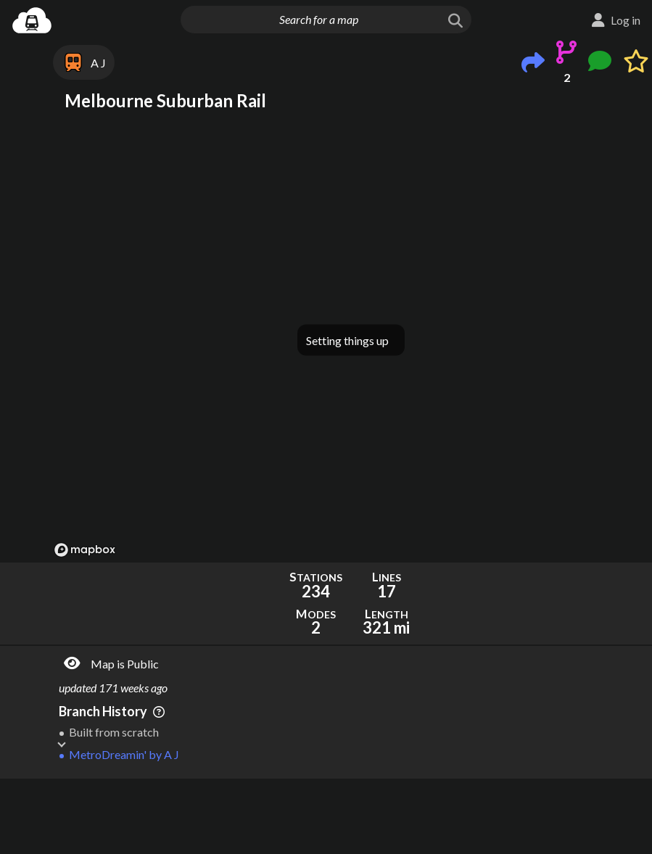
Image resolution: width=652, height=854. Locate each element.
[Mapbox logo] (85, 550)
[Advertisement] (351, 816)
